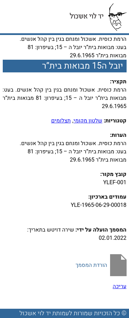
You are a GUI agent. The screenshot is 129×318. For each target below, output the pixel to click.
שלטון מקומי (88, 121)
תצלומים (61, 121)
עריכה (120, 286)
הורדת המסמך (91, 265)
